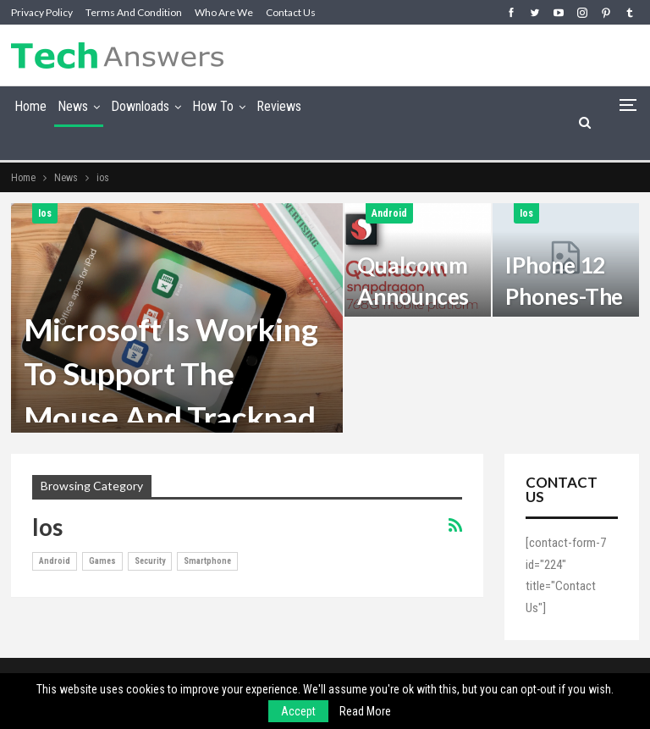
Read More (365, 711)
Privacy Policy (42, 12)
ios (45, 213)
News (73, 106)
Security (150, 561)
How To (213, 106)
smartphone (207, 561)
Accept (298, 711)
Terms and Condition (133, 12)
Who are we (224, 12)
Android (389, 213)
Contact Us (291, 12)
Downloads (140, 106)
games (102, 561)
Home (30, 106)
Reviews (278, 106)
